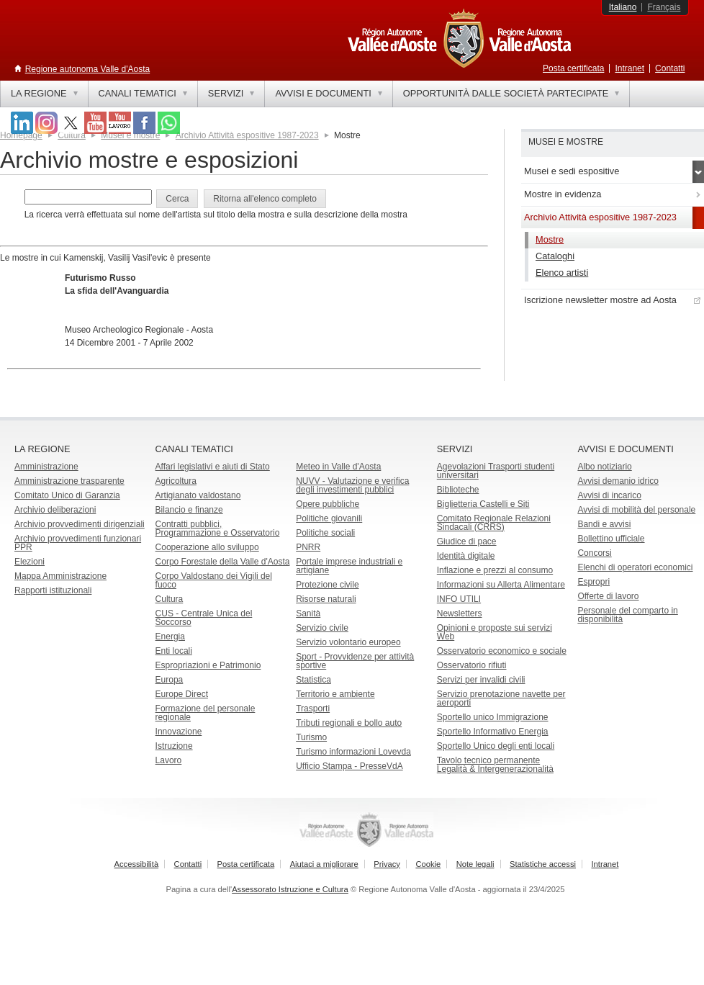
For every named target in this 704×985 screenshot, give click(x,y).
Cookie (428, 864)
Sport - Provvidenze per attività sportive (355, 661)
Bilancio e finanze (189, 510)
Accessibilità (136, 864)
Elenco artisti (562, 272)
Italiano (623, 7)
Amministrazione (46, 467)
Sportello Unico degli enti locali (495, 746)
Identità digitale (466, 556)
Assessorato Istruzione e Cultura (290, 889)
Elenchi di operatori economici (634, 567)
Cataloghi (555, 256)
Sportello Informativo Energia (493, 732)
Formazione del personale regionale (205, 712)
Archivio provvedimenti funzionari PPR (77, 543)
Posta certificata (573, 68)
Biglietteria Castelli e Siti (483, 504)
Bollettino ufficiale (610, 539)
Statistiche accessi (543, 864)
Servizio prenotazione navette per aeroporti (501, 698)
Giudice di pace (467, 541)
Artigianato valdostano (198, 495)
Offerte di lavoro (607, 596)
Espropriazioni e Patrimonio (208, 665)
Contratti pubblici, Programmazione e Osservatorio (217, 528)
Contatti (670, 68)
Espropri (593, 582)
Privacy (387, 864)
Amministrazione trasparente (69, 481)
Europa (169, 680)
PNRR (308, 547)
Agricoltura (176, 481)
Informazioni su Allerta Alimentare (501, 585)
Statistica (313, 680)
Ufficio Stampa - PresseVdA (349, 766)
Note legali (475, 864)
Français (663, 7)
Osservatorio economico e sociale (502, 651)
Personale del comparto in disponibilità (627, 615)
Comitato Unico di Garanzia (67, 495)
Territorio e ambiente (335, 694)
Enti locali (173, 651)
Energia (170, 636)
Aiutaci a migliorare (324, 864)
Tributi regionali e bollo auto (349, 723)
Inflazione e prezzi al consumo (495, 570)
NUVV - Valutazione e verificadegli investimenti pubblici (352, 485)
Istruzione (174, 746)
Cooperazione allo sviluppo (207, 547)
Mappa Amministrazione (60, 576)
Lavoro (168, 760)
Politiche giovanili (329, 518)
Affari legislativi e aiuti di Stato (212, 467)
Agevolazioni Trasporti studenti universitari (495, 471)
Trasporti (313, 708)
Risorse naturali (326, 599)
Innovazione (178, 732)
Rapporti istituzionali (52, 590)
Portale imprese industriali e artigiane (349, 566)
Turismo (311, 737)
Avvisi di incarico (609, 495)
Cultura (169, 599)
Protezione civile (327, 585)
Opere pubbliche (327, 504)
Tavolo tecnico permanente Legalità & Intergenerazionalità (495, 764)
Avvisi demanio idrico (618, 481)
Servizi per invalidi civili (481, 680)
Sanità (308, 613)
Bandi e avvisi (604, 524)
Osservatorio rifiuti (472, 665)
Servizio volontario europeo (348, 642)
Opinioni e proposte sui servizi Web (494, 632)
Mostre (550, 239)
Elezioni (29, 562)
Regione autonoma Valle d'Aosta (87, 69)
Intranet (629, 68)
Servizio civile (322, 628)
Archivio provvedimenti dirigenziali (79, 524)
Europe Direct (181, 694)
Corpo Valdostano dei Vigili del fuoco (213, 580)
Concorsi (594, 553)
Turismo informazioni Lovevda (353, 752)
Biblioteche (458, 490)
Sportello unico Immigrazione (493, 717)
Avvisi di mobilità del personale (636, 510)
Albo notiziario (604, 467)
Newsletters (459, 613)
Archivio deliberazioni (55, 510)
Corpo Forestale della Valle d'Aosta (222, 562)
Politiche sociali (325, 533)
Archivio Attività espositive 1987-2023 (247, 135)
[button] (177, 198)
